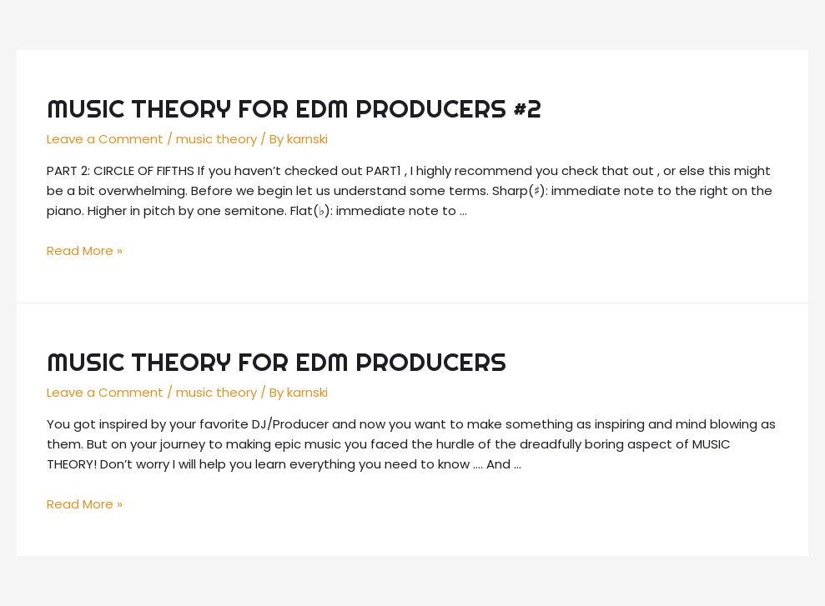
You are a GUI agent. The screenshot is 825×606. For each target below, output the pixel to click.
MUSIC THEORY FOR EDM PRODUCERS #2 (294, 108)
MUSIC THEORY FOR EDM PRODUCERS (276, 362)
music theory (216, 139)
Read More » (85, 250)
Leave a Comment (105, 139)
